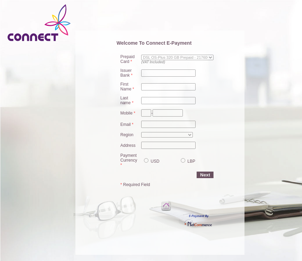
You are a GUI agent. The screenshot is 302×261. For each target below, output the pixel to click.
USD (154, 161)
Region (127, 134)
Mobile (128, 113)
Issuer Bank (127, 73)
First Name (127, 86)
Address (128, 145)
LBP (190, 161)
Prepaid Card (128, 59)
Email (127, 124)
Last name (127, 100)
